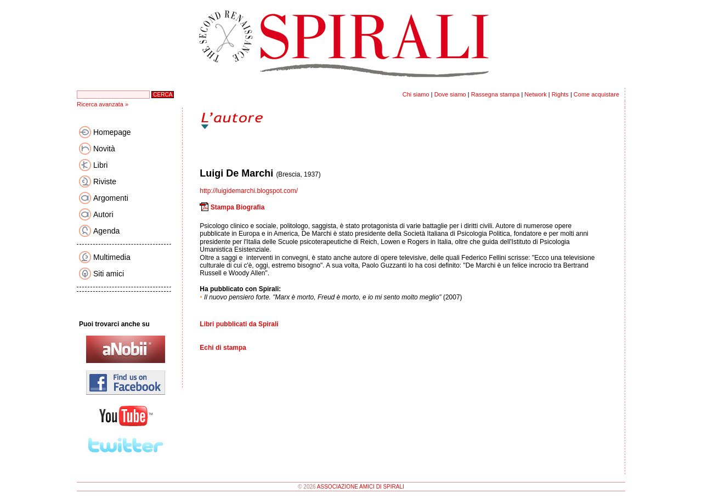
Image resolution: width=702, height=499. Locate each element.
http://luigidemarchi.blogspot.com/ (249, 191)
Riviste (104, 181)
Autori (103, 214)
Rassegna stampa (495, 94)
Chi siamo (416, 94)
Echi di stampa (223, 347)
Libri (100, 165)
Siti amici (108, 273)
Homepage (112, 132)
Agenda (106, 230)
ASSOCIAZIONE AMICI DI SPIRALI (360, 487)
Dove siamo (450, 94)
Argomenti (110, 198)
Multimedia (112, 257)
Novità (104, 148)
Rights (560, 94)
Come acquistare (596, 94)
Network (535, 94)
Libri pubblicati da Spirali (239, 324)
